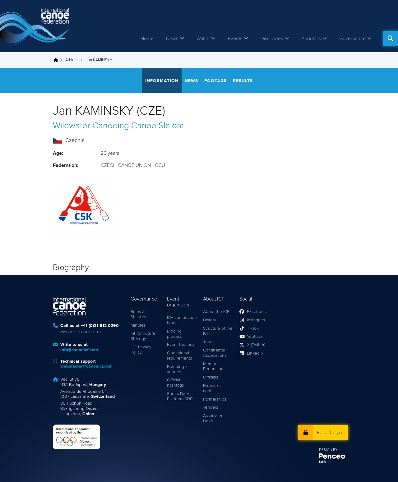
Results (243, 81)
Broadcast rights (212, 388)
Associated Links (213, 418)
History (209, 320)
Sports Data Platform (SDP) (180, 396)
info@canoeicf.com (79, 350)
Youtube (255, 336)
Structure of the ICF (218, 331)
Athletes (72, 60)
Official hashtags (175, 383)
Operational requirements (179, 355)
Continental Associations (214, 353)
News (172, 38)
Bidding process (174, 334)
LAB (322, 462)
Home (147, 38)
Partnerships (214, 399)
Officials (210, 377)
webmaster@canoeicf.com (86, 366)
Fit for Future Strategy (143, 336)
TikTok (253, 328)
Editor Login (329, 432)
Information (161, 81)
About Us (311, 38)
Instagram (256, 320)
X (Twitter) (256, 345)
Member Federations (214, 366)
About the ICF (216, 312)
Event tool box (180, 344)
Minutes (138, 325)
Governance (352, 38)
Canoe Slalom (157, 126)
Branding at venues (178, 369)
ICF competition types (182, 320)
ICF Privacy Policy (141, 350)
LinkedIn (255, 353)
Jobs (207, 342)
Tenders (210, 407)
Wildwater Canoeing (91, 126)
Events (235, 38)
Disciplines (272, 38)
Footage (215, 81)
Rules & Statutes (138, 314)
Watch (203, 38)
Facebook (256, 312)
